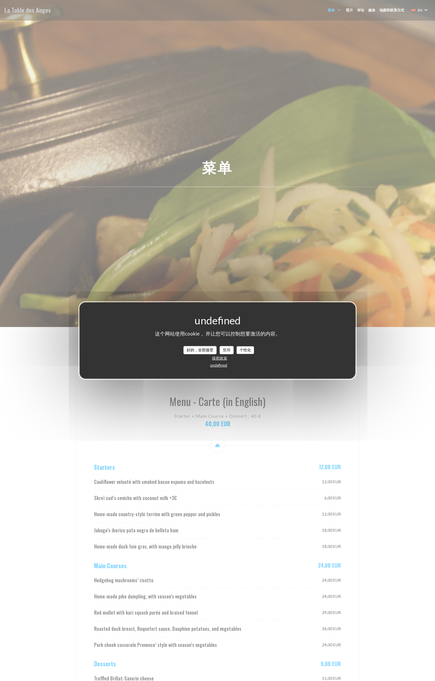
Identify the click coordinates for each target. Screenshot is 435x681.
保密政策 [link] (219, 357)
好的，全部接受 (200, 350)
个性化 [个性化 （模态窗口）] (245, 350)
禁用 (226, 350)
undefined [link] (218, 365)
